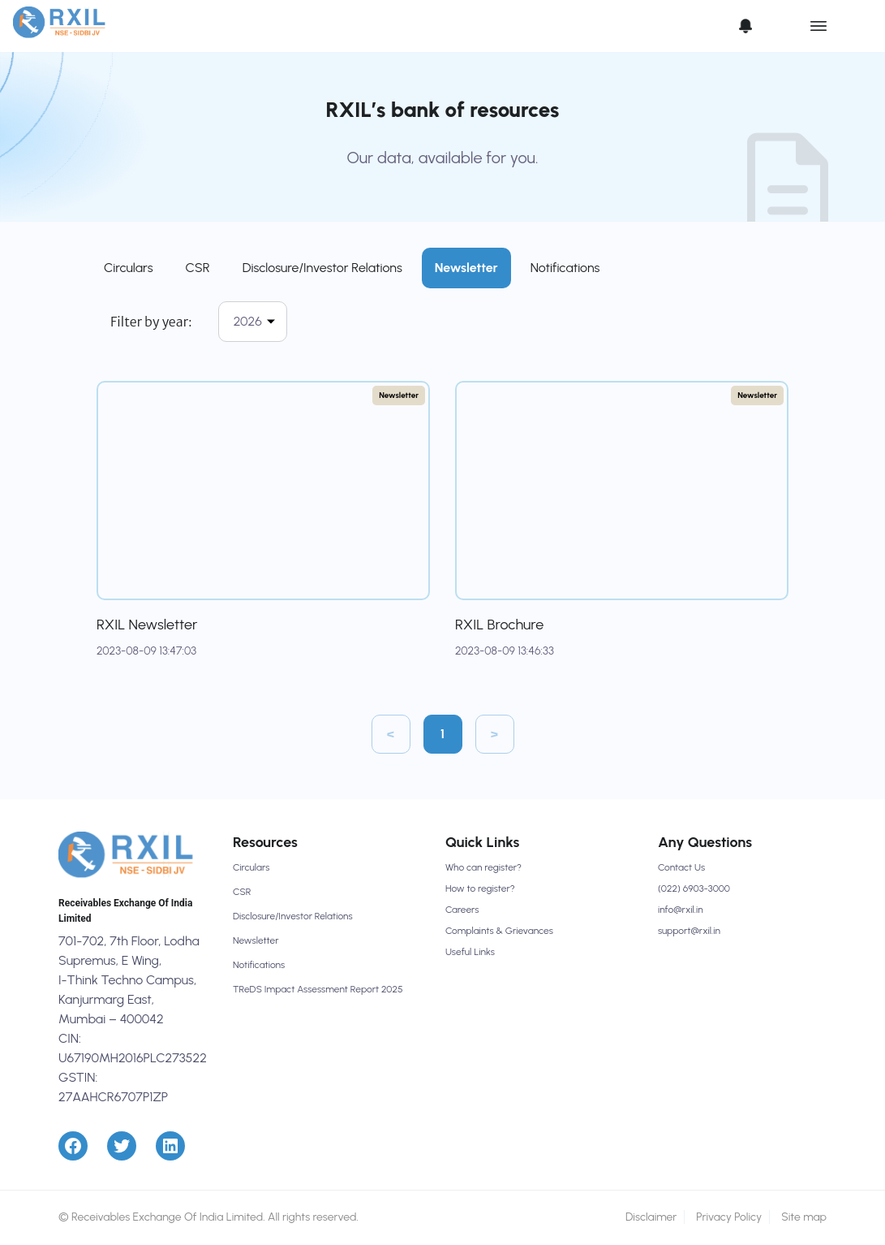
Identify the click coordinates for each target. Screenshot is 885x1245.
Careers (462, 909)
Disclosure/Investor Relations (322, 267)
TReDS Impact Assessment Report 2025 (318, 989)
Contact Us (681, 867)
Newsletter (466, 267)
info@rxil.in (680, 909)
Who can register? (483, 867)
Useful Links (470, 952)
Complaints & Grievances (499, 930)
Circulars (128, 267)
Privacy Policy (729, 1217)
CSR (198, 267)
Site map (804, 1217)
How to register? (480, 888)
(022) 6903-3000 (694, 888)
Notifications (565, 267)
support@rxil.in (689, 930)
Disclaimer (651, 1217)
